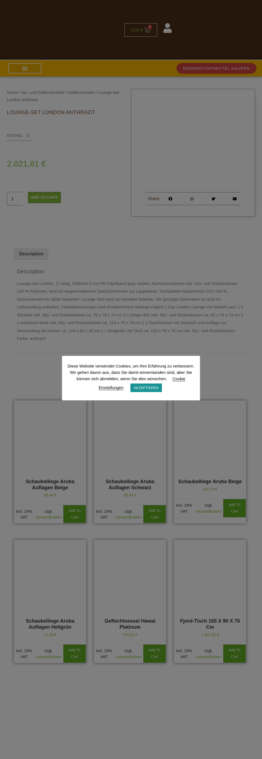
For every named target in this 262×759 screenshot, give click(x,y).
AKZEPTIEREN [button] (146, 388)
